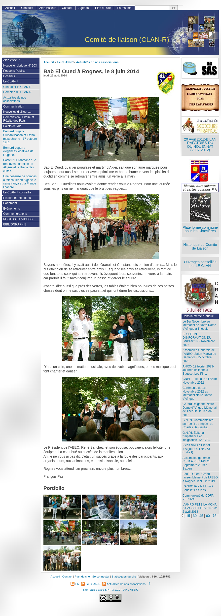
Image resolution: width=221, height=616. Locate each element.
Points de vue (12, 126)
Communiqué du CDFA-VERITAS (198, 497)
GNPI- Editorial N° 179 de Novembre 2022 (200, 380)
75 (214, 516)
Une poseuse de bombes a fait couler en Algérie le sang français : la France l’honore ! (20, 182)
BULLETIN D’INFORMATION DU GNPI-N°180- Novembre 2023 (199, 339)
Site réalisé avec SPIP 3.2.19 (101, 589)
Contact (67, 8)
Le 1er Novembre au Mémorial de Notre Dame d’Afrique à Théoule (199, 325)
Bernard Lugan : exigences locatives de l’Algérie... (18, 151)
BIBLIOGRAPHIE (14, 224)
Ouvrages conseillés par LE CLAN (200, 263)
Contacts (27, 8)
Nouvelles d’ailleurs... (17, 111)
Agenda (83, 8)
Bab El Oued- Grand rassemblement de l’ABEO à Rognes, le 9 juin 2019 (200, 477)
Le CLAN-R (65, 62)
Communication (13, 106)
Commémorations (15, 214)
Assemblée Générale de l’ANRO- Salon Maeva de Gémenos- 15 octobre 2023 (199, 355)
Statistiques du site (124, 576)
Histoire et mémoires (17, 198)
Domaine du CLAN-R (17, 92)
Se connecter (100, 576)
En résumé (124, 8)
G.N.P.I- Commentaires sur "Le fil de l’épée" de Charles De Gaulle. (198, 423)
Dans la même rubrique (198, 316)
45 (201, 516)
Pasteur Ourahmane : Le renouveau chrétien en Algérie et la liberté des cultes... (19, 165)
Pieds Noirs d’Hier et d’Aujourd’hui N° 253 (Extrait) (196, 448)
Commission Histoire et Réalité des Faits (18, 119)
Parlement (10, 203)
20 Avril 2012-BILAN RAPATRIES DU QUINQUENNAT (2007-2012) (200, 145)
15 (188, 516)
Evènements (11, 208)
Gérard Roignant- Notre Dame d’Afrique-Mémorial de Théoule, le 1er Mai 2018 (200, 409)
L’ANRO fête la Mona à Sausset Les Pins (198, 488)
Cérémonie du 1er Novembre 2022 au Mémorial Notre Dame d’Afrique (197, 393)
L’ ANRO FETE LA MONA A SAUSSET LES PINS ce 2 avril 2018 (200, 508)
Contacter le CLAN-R (17, 87)
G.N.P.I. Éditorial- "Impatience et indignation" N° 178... (197, 436)
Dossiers (9, 76)
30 (194, 516)
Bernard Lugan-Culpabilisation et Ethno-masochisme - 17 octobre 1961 (20, 137)
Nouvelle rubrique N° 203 (20, 65)
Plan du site (103, 8)
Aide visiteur (47, 8)
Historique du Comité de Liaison (200, 246)
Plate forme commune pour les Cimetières (200, 229)
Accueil (48, 62)
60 (208, 516)
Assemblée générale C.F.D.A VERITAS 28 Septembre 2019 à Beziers (196, 463)
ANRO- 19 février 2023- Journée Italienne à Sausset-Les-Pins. (198, 370)
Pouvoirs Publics (14, 70)
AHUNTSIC (130, 589)
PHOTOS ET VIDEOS (18, 219)
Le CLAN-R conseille (17, 192)
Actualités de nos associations (97, 62)
